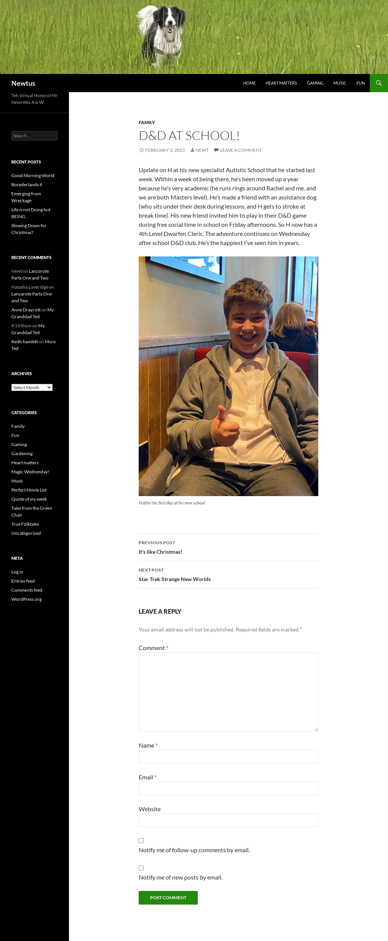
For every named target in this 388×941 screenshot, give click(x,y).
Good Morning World (33, 175)
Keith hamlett (24, 341)
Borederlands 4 (26, 184)
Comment (153, 647)
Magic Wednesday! (30, 471)
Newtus (23, 83)
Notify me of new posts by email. (180, 877)
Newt (202, 150)
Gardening (22, 453)
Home (249, 82)
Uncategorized (26, 533)
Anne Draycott (26, 310)
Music (340, 82)
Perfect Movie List (29, 490)
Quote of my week (29, 499)
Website (150, 808)
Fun (361, 82)
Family (147, 122)
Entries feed (23, 581)
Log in (17, 572)
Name (148, 745)
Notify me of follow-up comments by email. (194, 849)
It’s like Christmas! (228, 546)
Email (147, 777)
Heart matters (281, 82)
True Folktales (25, 524)
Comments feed (26, 590)
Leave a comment (241, 150)
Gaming (315, 82)
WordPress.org (26, 599)
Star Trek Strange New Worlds (228, 574)
